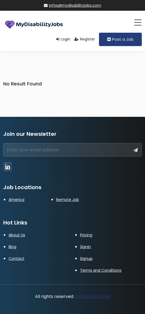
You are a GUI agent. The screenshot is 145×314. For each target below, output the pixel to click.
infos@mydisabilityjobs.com (72, 5)
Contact (16, 258)
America (16, 199)
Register (84, 39)
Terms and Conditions (100, 270)
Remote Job (67, 199)
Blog (12, 246)
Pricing (86, 235)
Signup (86, 258)
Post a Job (120, 39)
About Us (17, 235)
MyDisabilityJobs (92, 296)
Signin (85, 246)
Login (63, 39)
